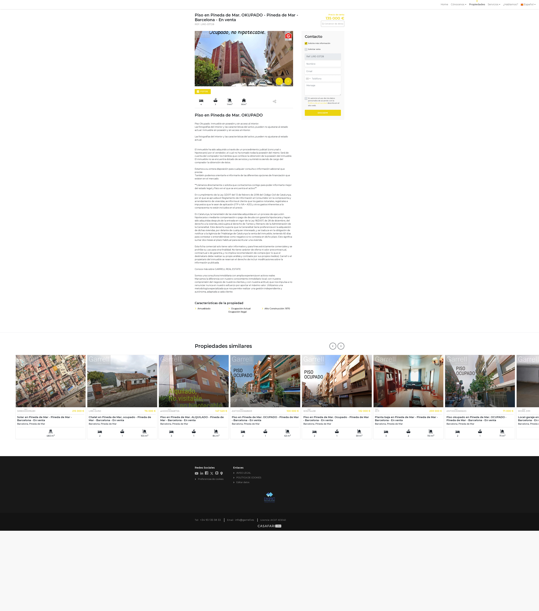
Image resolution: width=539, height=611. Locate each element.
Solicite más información (319, 43)
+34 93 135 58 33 (210, 510)
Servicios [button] (493, 4)
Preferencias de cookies (210, 469)
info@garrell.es (244, 510)
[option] (244, 58)
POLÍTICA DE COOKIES (248, 468)
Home (445, 5)
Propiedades (477, 4)
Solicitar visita (314, 49)
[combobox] (323, 79)
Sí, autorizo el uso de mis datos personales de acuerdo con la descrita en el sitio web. (323, 102)
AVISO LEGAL (243, 463)
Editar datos (242, 473)
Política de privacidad (317, 103)
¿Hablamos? (510, 4)
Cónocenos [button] (457, 4)
